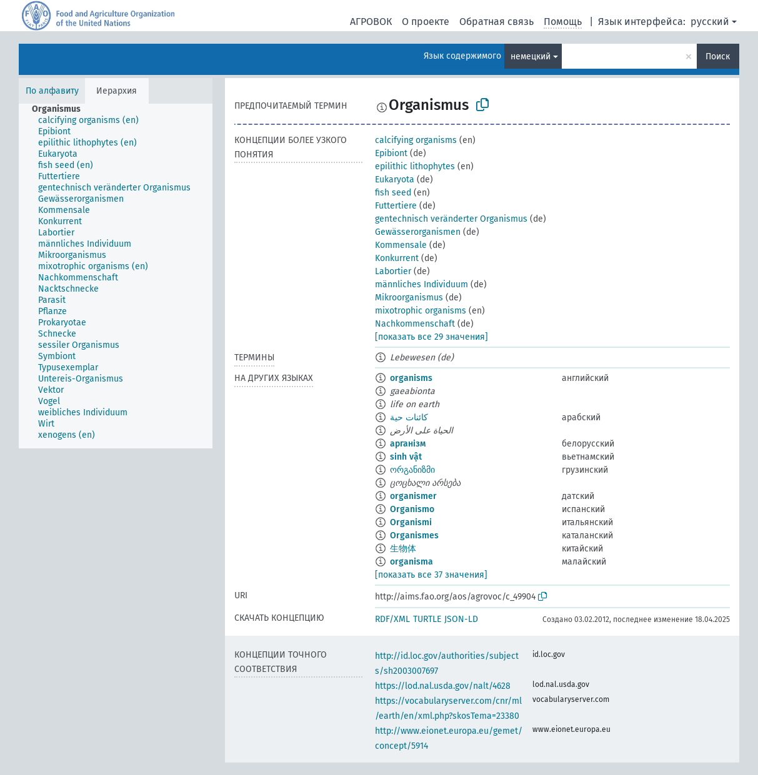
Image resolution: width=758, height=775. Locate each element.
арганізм (408, 443)
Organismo (412, 509)
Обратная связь (496, 21)
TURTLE (427, 619)
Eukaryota (394, 179)
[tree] (115, 276)
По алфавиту (52, 91)
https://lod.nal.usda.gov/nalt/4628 (443, 686)
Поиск (718, 56)
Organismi (411, 522)
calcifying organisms (416, 140)
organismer (413, 496)
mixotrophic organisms (420, 310)
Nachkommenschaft (415, 323)
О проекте (425, 21)
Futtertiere (396, 205)
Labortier (393, 271)
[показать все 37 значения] (431, 575)
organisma (411, 561)
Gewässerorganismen (418, 232)
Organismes (414, 535)
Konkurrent (397, 258)
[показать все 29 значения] (431, 337)
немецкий (531, 56)
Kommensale (401, 245)
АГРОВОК (371, 21)
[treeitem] (61, 109)
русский (710, 21)
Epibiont (391, 153)
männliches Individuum (421, 284)
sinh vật (406, 457)
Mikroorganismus (409, 297)
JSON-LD (461, 619)
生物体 (403, 548)
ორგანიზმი (412, 470)
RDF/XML (392, 619)
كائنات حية (409, 417)
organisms (411, 378)
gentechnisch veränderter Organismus (451, 219)
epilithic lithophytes (415, 166)
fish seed (393, 192)
